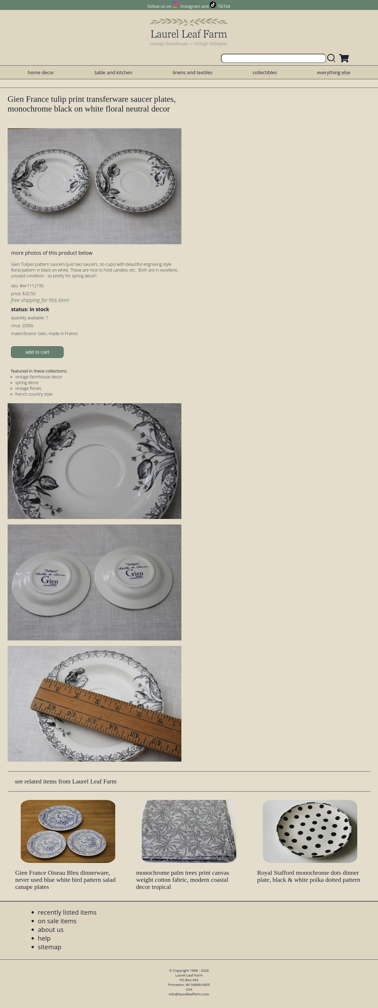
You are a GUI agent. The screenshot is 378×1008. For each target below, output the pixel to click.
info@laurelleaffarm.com (189, 994)
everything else (333, 72)
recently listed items (67, 912)
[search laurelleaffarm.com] (332, 58)
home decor (41, 72)
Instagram (190, 6)
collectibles (265, 72)
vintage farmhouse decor (38, 377)
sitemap (49, 946)
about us (51, 929)
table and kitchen (113, 72)
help (44, 938)
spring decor (27, 382)
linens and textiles (192, 72)
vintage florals (28, 388)
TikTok (224, 6)
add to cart (37, 352)
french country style (33, 394)
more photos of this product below (51, 252)
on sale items (57, 920)
